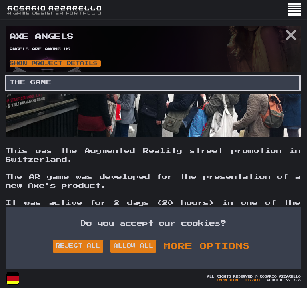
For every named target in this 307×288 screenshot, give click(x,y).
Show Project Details (54, 63)
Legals (252, 280)
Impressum (227, 280)
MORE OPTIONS (207, 246)
